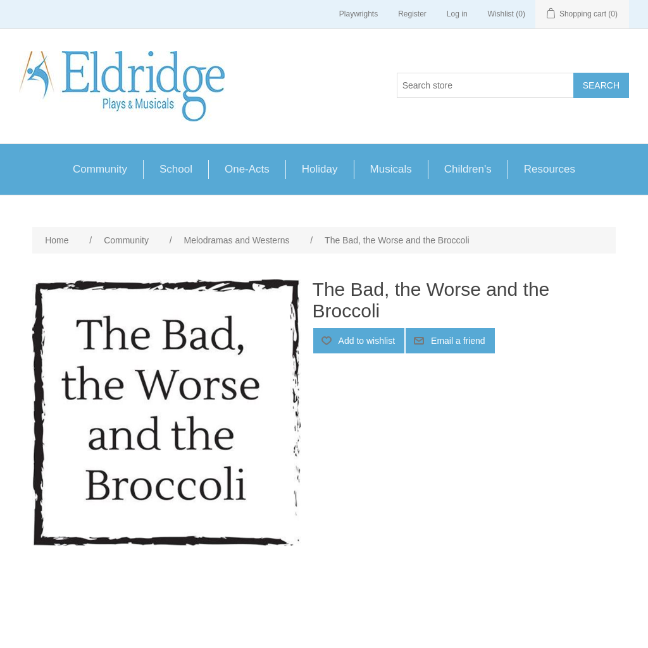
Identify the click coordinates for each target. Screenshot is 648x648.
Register (412, 13)
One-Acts (247, 169)
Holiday (320, 169)
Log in (457, 13)
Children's (468, 169)
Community (100, 169)
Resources (549, 169)
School (175, 169)
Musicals (391, 169)
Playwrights (358, 13)
